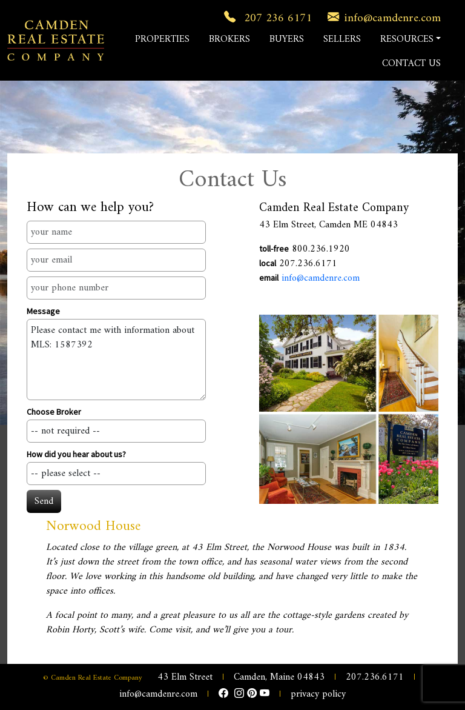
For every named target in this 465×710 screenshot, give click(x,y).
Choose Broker (54, 411)
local (267, 263)
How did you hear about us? (76, 454)
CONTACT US (411, 63)
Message (43, 311)
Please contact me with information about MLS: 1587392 (116, 359)
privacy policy (318, 694)
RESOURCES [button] (407, 39)
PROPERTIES (162, 39)
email (269, 277)
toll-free (274, 248)
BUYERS (286, 39)
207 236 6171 (265, 18)
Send (44, 501)
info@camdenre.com (382, 18)
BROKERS (229, 39)
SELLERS (342, 39)
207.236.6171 (375, 677)
